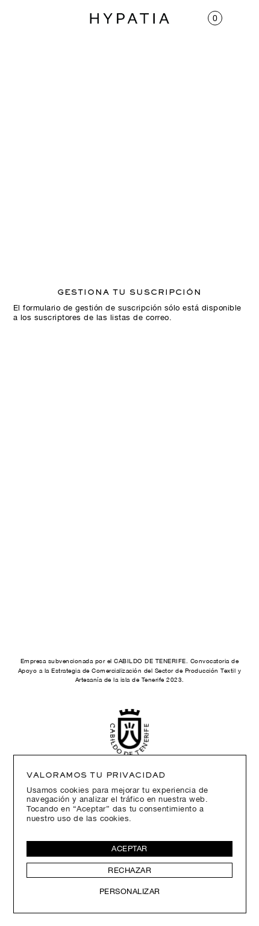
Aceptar (129, 848)
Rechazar (129, 870)
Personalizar (129, 891)
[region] (129, 834)
